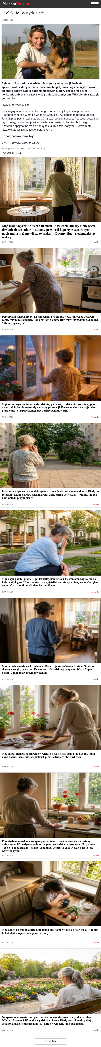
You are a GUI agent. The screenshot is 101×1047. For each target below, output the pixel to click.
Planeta (15, 4)
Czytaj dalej (51, 1041)
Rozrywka (95, 242)
